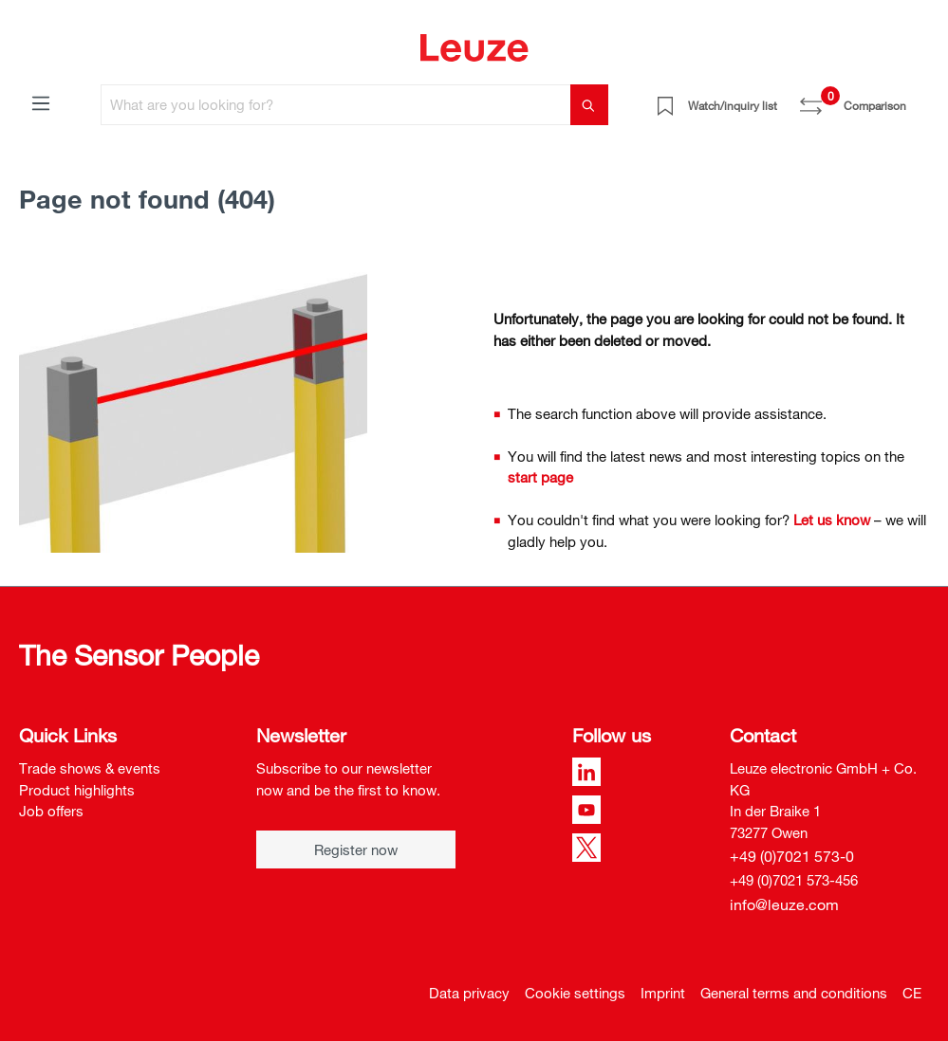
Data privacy (469, 992)
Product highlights (77, 789)
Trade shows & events (89, 767)
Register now (356, 849)
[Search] (589, 104)
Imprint (663, 992)
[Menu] (41, 102)
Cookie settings (575, 992)
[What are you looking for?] (336, 104)
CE (911, 992)
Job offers (51, 810)
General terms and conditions (793, 992)
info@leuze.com (784, 904)
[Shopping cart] (917, 98)
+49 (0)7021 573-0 (792, 856)
